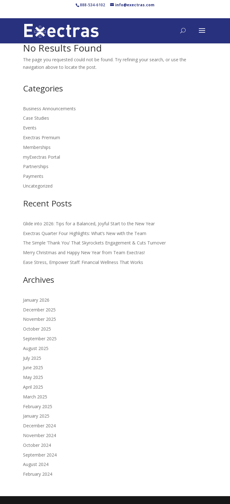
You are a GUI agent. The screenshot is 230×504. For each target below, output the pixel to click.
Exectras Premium (41, 137)
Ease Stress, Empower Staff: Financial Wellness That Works (83, 262)
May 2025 (33, 377)
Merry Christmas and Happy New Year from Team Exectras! (84, 252)
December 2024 (39, 426)
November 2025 (39, 319)
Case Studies (36, 118)
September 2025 (40, 339)
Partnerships (35, 166)
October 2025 (37, 329)
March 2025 (35, 397)
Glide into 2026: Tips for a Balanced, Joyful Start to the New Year (89, 224)
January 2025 (36, 416)
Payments (33, 176)
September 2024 (40, 455)
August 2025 (35, 348)
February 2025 (37, 406)
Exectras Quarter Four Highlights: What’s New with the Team (84, 233)
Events (29, 128)
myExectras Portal (41, 157)
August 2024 (35, 464)
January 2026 (36, 300)
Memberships (37, 147)
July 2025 (32, 358)
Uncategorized (38, 186)
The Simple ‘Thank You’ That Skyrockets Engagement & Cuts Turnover (94, 243)
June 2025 (33, 367)
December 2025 (39, 310)
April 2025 (33, 387)
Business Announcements (49, 109)
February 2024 (37, 474)
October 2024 (37, 445)
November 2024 (39, 435)
